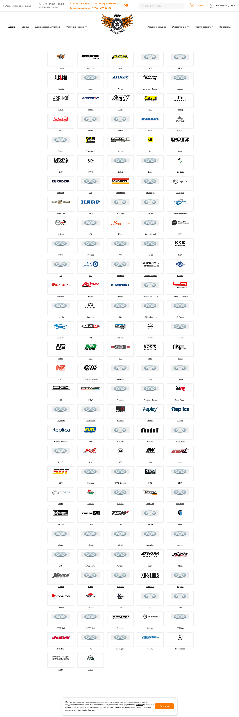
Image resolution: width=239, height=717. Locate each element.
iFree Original (150, 234)
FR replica (180, 193)
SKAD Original (120, 483)
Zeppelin (120, 628)
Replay (150, 421)
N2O (91, 359)
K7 (61, 276)
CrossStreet (90, 151)
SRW (180, 483)
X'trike (180, 566)
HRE (90, 234)
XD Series (150, 587)
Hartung (120, 213)
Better (90, 130)
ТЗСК (90, 670)
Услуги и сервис (75, 26)
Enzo (150, 172)
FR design (150, 193)
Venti (180, 524)
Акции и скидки (157, 26)
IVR (120, 255)
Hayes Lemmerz (180, 213)
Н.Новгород (180, 649)
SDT (60, 483)
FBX (90, 193)
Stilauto (90, 504)
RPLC (60, 462)
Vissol (120, 545)
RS (90, 462)
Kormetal (60, 296)
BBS (60, 130)
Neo (120, 359)
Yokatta (90, 607)
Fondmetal (120, 193)
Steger (60, 504)
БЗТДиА (180, 628)
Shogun (90, 483)
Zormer (150, 628)
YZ (150, 607)
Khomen (120, 276)
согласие (139, 705)
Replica (180, 421)
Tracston (60, 524)
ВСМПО (60, 649)
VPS (60, 566)
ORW (150, 379)
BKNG (120, 130)
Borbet (150, 130)
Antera (180, 89)
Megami (180, 338)
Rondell (150, 441)
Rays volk (61, 421)
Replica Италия (60, 441)
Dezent (120, 151)
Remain (120, 421)
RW (150, 462)
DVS (61, 172)
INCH (60, 255)
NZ (60, 379)
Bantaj (180, 110)
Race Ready (180, 400)
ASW (120, 110)
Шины (25, 26)
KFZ (90, 276)
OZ (60, 400)
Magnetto (60, 338)
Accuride (90, 68)
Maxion (120, 338)
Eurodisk (60, 193)
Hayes (150, 213)
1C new (61, 68)
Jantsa (150, 255)
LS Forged (180, 317)
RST (120, 462)
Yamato (61, 607)
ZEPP (180, 607)
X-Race (61, 587)
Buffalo (180, 130)
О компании (179, 26)
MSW (60, 359)
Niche (180, 359)
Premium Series (150, 400)
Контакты (225, 26)
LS (120, 317)
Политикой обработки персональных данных (103, 707)
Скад (61, 670)
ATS (150, 110)
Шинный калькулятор (47, 26)
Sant (180, 462)
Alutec (120, 89)
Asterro (91, 110)
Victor (90, 545)
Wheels (120, 566)
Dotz (180, 151)
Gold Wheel (61, 213)
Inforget (90, 255)
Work (150, 566)
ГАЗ (90, 649)
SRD (150, 483)
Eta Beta (180, 172)
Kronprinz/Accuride (150, 296)
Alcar (180, 68)
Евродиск (120, 649)
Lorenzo (90, 317)
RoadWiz (120, 441)
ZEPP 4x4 (61, 628)
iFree (120, 234)
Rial (90, 441)
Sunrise (120, 504)
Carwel (60, 151)
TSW (120, 524)
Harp (91, 213)
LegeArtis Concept (180, 296)
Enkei (120, 172)
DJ (150, 151)
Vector (150, 524)
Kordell (180, 276)
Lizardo (61, 317)
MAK (91, 338)
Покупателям (202, 26)
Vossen (180, 545)
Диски (12, 26)
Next (150, 359)
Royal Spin (180, 441)
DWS (90, 172)
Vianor (60, 545)
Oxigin (180, 379)
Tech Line (150, 504)
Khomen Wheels (150, 276)
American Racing (150, 89)
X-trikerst (120, 587)
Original (120, 379)
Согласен (164, 706)
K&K (180, 255)
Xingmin (180, 587)
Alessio (91, 89)
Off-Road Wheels (91, 379)
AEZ (150, 68)
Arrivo (60, 110)
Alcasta (61, 89)
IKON (180, 234)
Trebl (91, 524)
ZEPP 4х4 (90, 628)
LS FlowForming (150, 317)
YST (120, 607)
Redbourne (90, 421)
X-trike (90, 587)
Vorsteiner (150, 545)
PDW (90, 400)
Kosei (90, 296)
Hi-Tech (61, 234)
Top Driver (180, 504)
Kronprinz (120, 296)
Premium (120, 400)
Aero (120, 68)
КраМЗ (150, 649)
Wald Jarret (90, 566)
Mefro (150, 338)
